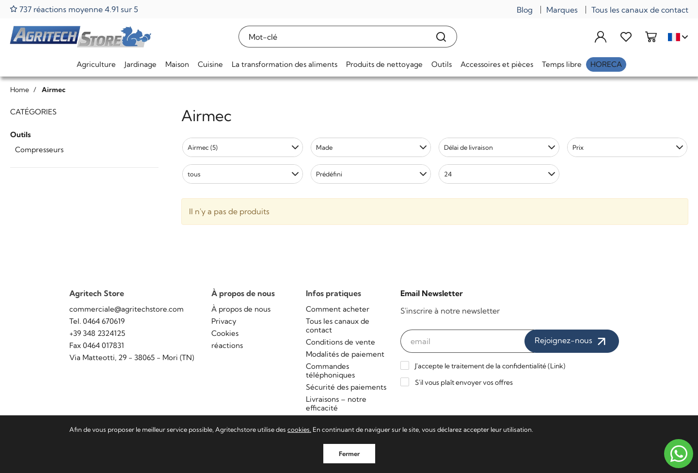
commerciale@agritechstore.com (126, 309)
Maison (177, 64)
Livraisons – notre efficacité (336, 403)
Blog (525, 10)
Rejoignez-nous (572, 341)
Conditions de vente (340, 342)
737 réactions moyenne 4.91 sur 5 (74, 9)
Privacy (224, 321)
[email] (467, 341)
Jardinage (141, 64)
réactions (227, 345)
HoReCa (606, 64)
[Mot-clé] (332, 36)
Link (556, 366)
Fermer (349, 453)
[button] (242, 147)
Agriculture (96, 64)
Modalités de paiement (345, 354)
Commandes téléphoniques (330, 370)
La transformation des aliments (284, 64)
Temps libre (562, 64)
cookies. (299, 429)
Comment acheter (337, 309)
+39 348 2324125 (97, 333)
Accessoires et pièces (496, 64)
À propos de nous (240, 309)
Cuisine (210, 64)
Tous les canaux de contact (639, 10)
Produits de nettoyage (384, 64)
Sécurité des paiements (346, 387)
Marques (562, 10)
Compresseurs (39, 149)
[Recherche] (441, 36)
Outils (441, 64)
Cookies (224, 333)
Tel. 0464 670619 (97, 321)
